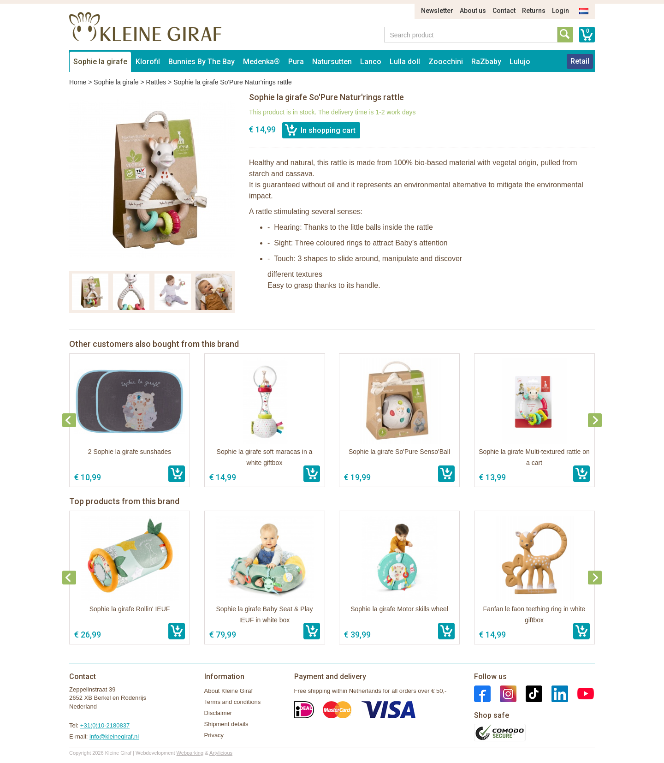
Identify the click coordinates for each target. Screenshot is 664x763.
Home (77, 82)
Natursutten (332, 61)
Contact (504, 10)
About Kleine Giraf (228, 690)
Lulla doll (405, 61)
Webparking (190, 753)
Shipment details (226, 724)
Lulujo (520, 61)
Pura (296, 61)
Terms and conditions (232, 701)
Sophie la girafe (100, 61)
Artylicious (220, 753)
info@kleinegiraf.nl (114, 736)
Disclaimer (218, 712)
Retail (579, 61)
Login (560, 10)
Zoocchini (445, 61)
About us (473, 10)
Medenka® (261, 61)
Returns (533, 10)
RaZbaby (486, 61)
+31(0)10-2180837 (105, 725)
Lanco (370, 61)
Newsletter (437, 10)
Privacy (214, 735)
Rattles (156, 82)
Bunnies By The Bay (201, 61)
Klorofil (148, 61)
